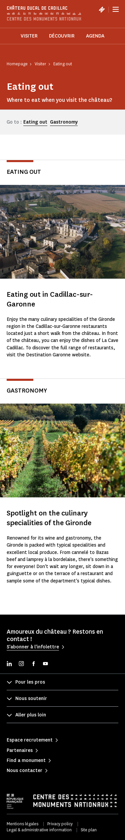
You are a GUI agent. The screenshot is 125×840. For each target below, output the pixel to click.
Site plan (89, 830)
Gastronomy (64, 122)
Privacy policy (60, 824)
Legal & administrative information (39, 830)
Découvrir (62, 36)
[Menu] (116, 9)
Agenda (95, 36)
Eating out (35, 122)
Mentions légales (22, 824)
